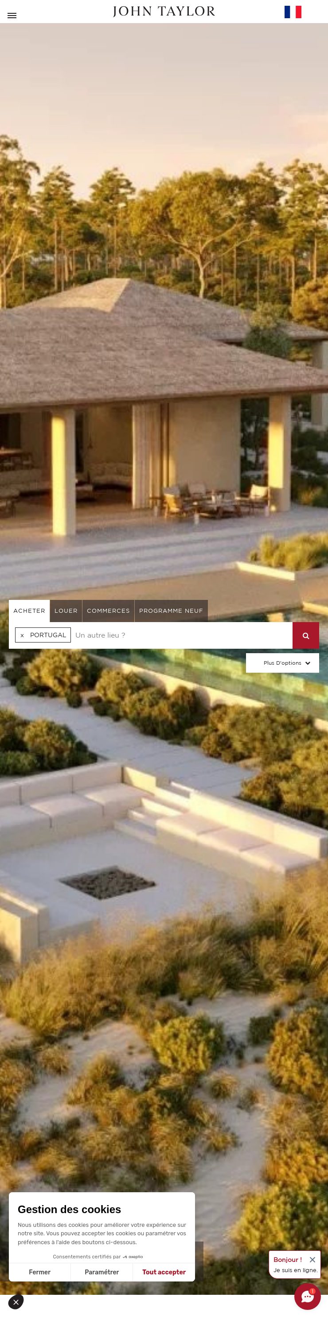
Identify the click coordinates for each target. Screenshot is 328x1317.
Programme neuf (171, 610)
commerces (108, 610)
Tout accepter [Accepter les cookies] (164, 1272)
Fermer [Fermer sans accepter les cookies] (40, 1272)
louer (66, 610)
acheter (29, 610)
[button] (18, 1302)
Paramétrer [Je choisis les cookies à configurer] (102, 1272)
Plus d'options (282, 663)
